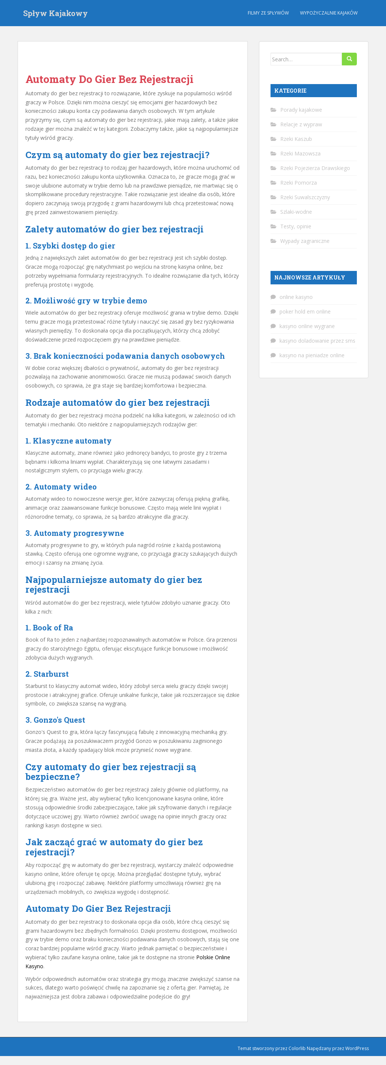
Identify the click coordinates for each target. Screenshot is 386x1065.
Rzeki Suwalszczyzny (305, 197)
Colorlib (297, 1048)
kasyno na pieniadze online (312, 355)
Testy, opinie (295, 226)
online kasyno (296, 296)
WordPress (357, 1048)
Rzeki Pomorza (298, 182)
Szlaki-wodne (296, 211)
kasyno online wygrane (307, 326)
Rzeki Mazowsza (300, 153)
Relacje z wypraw (301, 124)
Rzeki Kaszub (296, 138)
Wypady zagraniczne (305, 240)
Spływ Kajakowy (55, 13)
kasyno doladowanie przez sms (317, 340)
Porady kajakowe (301, 109)
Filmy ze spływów (268, 13)
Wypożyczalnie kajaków (329, 13)
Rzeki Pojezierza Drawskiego (315, 168)
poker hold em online (305, 311)
